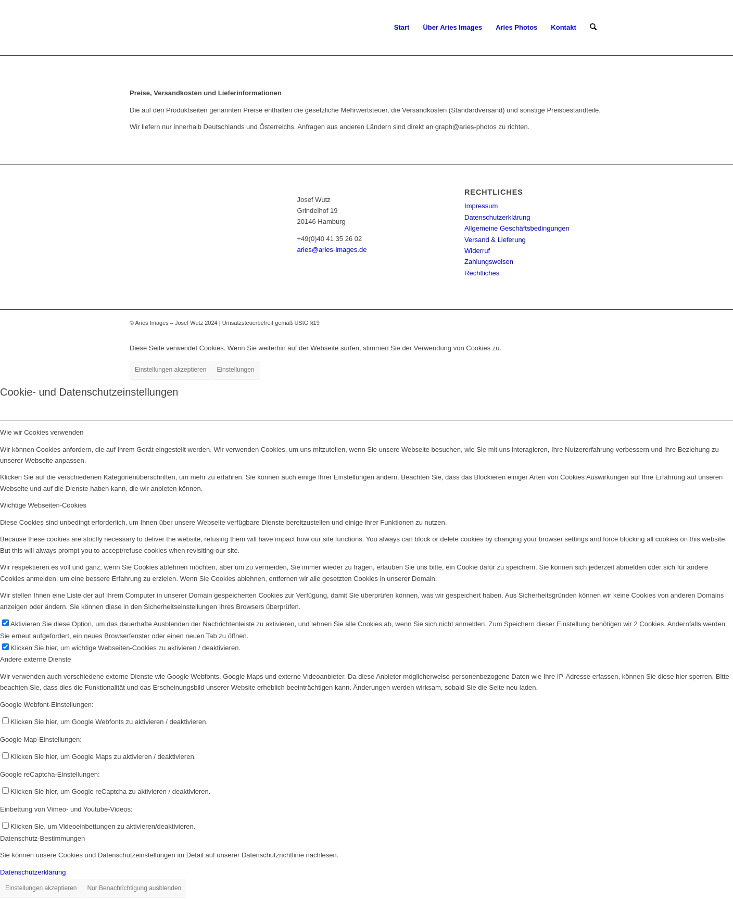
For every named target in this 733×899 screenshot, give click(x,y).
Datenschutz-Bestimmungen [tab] (42, 838)
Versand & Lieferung (495, 240)
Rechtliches (481, 273)
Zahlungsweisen (488, 261)
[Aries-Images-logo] (176, 27)
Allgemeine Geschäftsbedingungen (517, 228)
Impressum (481, 206)
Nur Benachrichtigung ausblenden (134, 888)
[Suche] (593, 27)
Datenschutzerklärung (497, 217)
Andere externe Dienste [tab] (35, 659)
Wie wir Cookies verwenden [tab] (41, 432)
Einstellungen (235, 369)
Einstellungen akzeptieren (170, 369)
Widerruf (477, 251)
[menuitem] (401, 27)
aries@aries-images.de (332, 250)
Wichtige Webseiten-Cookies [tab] (43, 505)
